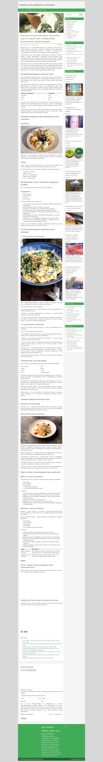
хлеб (43, 742)
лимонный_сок (51, 749)
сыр (45, 755)
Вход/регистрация (33, 695)
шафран (55, 755)
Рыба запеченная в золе (72, 315)
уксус (46, 742)
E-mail (22, 698)
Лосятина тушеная (71, 48)
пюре (51, 755)
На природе (70, 27)
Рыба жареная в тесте (72, 49)
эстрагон (44, 754)
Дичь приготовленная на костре (74, 306)
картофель (45, 736)
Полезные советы (71, 30)
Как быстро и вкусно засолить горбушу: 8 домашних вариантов (72, 236)
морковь (56, 738)
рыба (51, 731)
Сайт (42, 701)
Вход (82, 759)
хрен (46, 750)
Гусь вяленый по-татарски (73, 310)
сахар (56, 744)
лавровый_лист (47, 738)
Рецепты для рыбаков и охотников (37, 5)
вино (47, 744)
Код (35, 670)
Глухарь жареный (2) (71, 61)
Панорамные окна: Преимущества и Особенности (71, 77)
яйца (52, 736)
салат (48, 755)
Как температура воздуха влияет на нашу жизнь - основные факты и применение (75, 65)
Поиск (80, 14)
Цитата (30, 670)
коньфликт (60, 44)
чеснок (55, 746)
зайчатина (55, 740)
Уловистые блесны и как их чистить (75, 54)
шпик (43, 746)
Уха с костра (69, 309)
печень (47, 754)
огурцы (47, 746)
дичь (43, 734)
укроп (56, 742)
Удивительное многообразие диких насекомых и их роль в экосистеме (38, 657)
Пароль (44, 698)
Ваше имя (24, 689)
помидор (52, 744)
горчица (51, 752)
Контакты (78, 759)
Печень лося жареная (72, 60)
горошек (58, 752)
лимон (55, 747)
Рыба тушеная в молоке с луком (74, 47)
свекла (56, 754)
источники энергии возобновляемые (49, 468)
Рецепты (69, 33)
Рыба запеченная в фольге (73, 313)
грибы (43, 744)
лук (43, 727)
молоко (52, 742)
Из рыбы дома (70, 24)
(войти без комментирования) (38, 695)
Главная (73, 759)
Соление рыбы (70, 307)
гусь (60, 754)
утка (55, 752)
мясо (43, 755)
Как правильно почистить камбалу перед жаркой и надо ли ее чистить (73, 173)
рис (49, 750)
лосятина (44, 747)
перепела (52, 754)
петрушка (49, 734)
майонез (57, 750)
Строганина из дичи (71, 318)
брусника (44, 749)
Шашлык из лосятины (72, 316)
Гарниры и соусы (71, 22)
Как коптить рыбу (71, 45)
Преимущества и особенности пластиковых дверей (73, 109)
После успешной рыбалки (73, 31)
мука (58, 731)
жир (51, 746)
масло (50, 727)
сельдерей (50, 747)
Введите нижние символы (27, 714)
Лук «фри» (69, 312)
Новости (69, 28)
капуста (53, 750)
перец (45, 730)
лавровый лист (45, 752)
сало (49, 740)
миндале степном (44, 355)
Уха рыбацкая (70, 37)
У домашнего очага (71, 36)
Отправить (23, 718)
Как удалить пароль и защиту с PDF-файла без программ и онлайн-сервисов (39, 646)
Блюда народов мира (72, 21)
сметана (44, 740)
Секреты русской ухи (72, 34)
